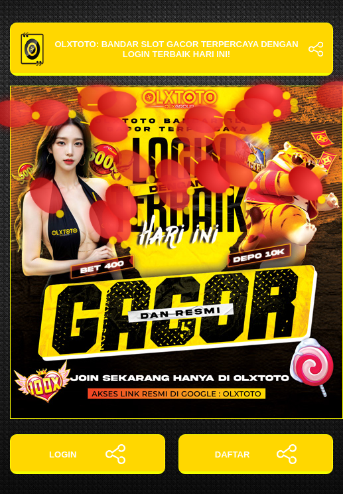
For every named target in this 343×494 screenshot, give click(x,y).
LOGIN (87, 454)
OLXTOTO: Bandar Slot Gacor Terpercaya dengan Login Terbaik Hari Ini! (171, 49)
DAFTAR (256, 454)
